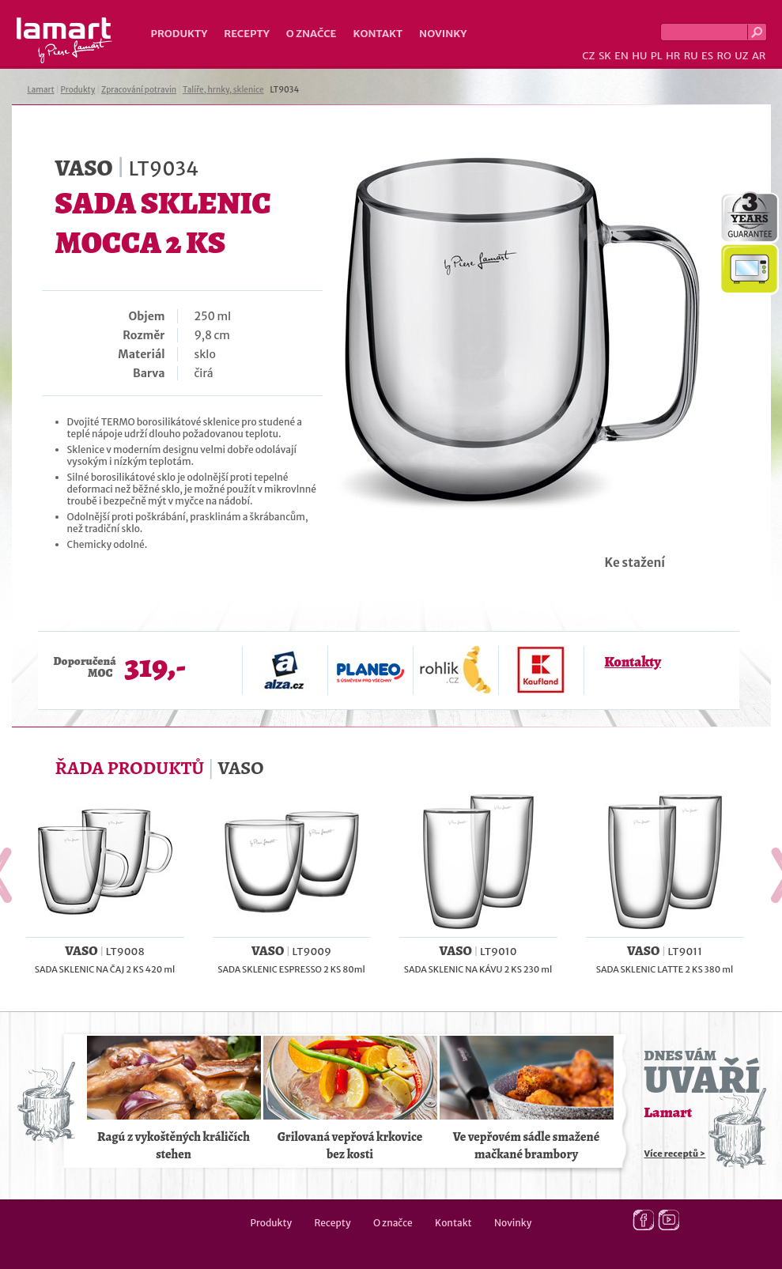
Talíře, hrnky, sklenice (223, 90)
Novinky (443, 33)
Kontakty (633, 661)
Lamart (64, 40)
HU (639, 55)
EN (621, 55)
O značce (311, 33)
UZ (741, 55)
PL (657, 55)
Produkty (179, 33)
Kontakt (377, 33)
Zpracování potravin (138, 90)
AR (759, 55)
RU (691, 55)
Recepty (246, 33)
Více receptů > (675, 1153)
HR (673, 55)
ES (707, 55)
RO (723, 55)
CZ (588, 55)
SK (605, 55)
